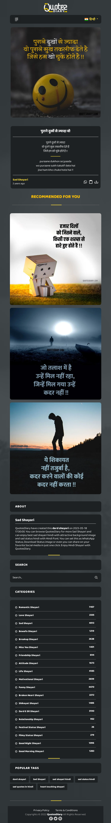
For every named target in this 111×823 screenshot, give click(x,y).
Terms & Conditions (66, 810)
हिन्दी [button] (90, 19)
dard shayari (19, 779)
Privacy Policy (41, 810)
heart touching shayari (52, 787)
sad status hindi (86, 779)
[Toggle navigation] (16, 19)
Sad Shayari (20, 179)
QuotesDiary (54, 814)
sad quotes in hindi (23, 787)
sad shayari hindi (62, 779)
